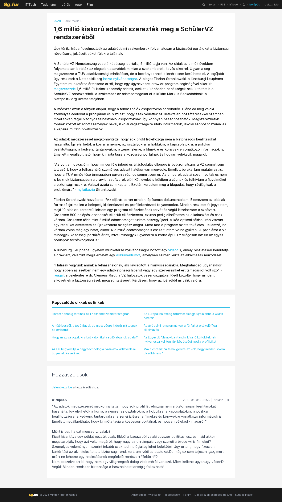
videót (173, 250)
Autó (78, 4)
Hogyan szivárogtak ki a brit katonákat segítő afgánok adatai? (95, 337)
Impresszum (172, 494)
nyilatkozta (86, 189)
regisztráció (271, 4)
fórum (212, 4)
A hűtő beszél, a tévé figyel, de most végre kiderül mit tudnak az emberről (94, 328)
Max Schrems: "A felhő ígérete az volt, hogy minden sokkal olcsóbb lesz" (184, 351)
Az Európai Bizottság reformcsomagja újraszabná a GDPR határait (183, 316)
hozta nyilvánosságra (120, 79)
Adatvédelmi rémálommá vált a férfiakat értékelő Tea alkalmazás (180, 328)
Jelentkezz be (62, 387)
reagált (59, 275)
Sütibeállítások (244, 494)
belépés (254, 4)
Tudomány (49, 4)
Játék (66, 4)
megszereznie (65, 89)
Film (90, 4)
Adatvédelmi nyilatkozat (146, 494)
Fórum (187, 494)
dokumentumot (128, 255)
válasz (218, 400)
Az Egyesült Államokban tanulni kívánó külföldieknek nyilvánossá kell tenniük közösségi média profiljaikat (180, 339)
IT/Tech (30, 4)
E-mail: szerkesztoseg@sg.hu (213, 494)
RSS (222, 4)
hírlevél (233, 4)
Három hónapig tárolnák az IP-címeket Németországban (91, 314)
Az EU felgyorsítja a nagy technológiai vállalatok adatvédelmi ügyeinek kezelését (94, 351)
